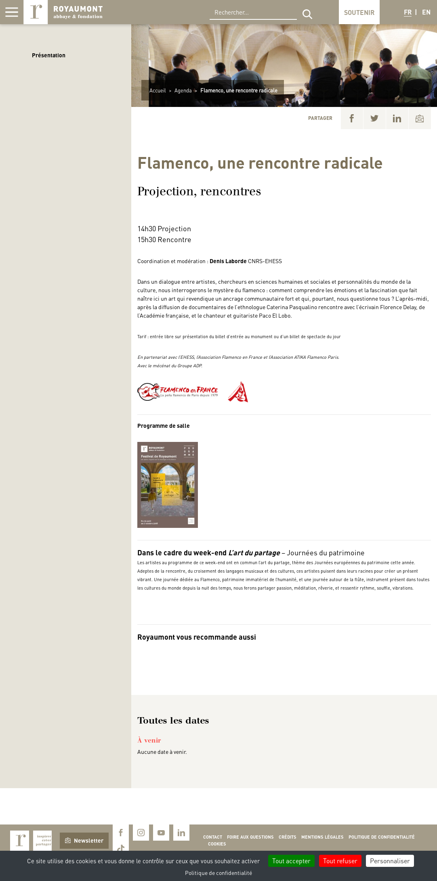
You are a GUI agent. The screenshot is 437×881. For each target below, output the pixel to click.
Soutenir (359, 12)
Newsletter (84, 840)
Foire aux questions (250, 837)
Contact (212, 837)
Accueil (157, 90)
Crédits (287, 837)
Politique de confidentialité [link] (218, 872)
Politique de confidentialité (382, 837)
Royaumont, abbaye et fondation (63, 12)
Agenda (183, 90)
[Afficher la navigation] (11, 12)
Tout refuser (340, 860)
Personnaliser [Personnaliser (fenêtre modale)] (390, 860)
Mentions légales (322, 837)
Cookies (217, 844)
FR (408, 12)
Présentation (48, 55)
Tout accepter (291, 860)
